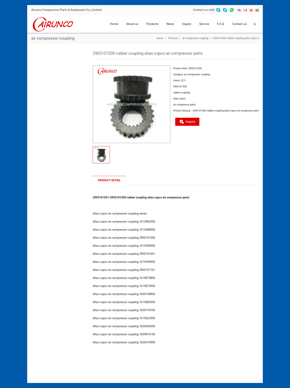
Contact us (200, 10)
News (170, 24)
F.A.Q (220, 24)
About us (132, 24)
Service (204, 24)
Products (152, 24)
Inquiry (186, 24)
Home (114, 24)
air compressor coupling (53, 38)
